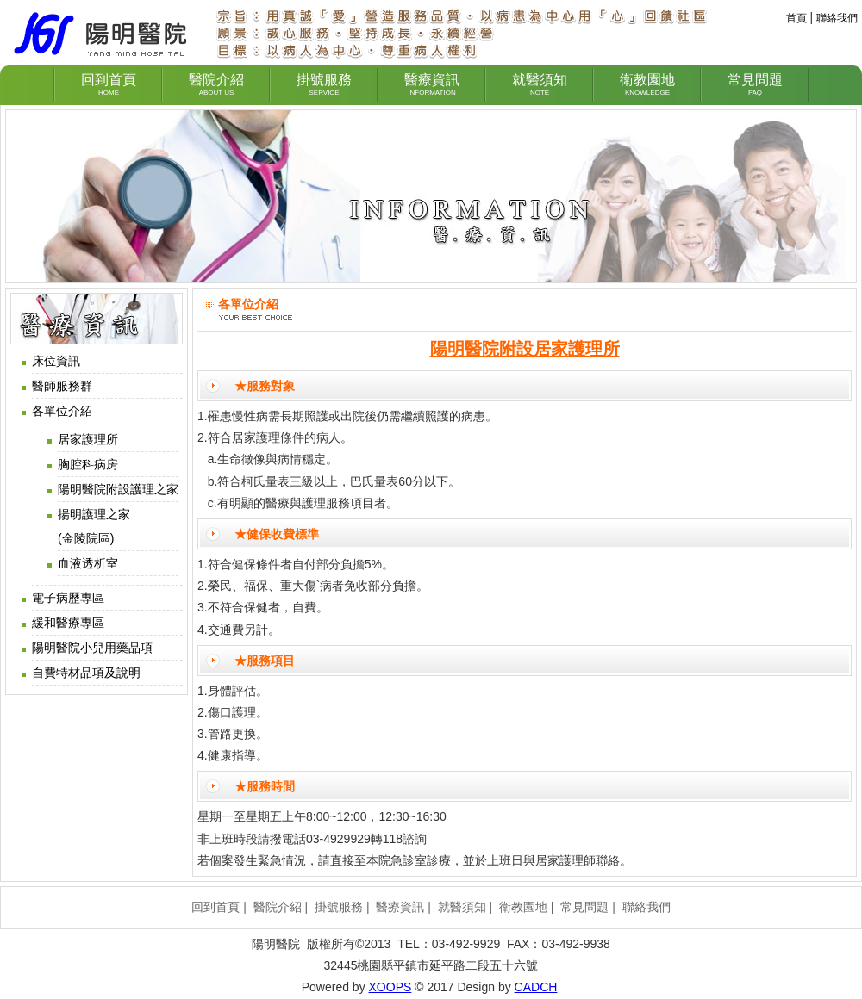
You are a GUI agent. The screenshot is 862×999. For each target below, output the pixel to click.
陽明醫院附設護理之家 (118, 489)
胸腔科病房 (88, 464)
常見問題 (584, 907)
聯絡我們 (837, 18)
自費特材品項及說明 (86, 672)
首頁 (796, 18)
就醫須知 (462, 907)
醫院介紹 (277, 907)
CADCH (536, 987)
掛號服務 (339, 907)
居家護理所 (88, 439)
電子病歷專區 (68, 598)
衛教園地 (523, 907)
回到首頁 (215, 907)
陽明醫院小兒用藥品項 (92, 648)
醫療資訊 (400, 907)
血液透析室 (88, 563)
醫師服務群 (62, 386)
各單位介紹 (62, 411)
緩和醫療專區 (68, 623)
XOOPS (390, 987)
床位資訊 (56, 361)
